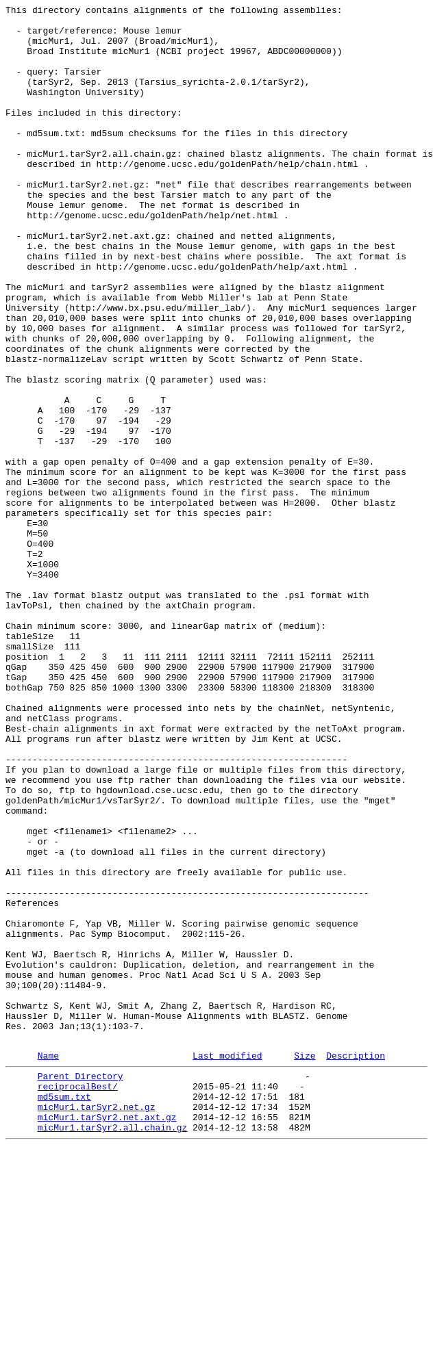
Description (355, 1264)
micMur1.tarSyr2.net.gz (97, 1324)
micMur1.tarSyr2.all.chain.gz (112, 1349)
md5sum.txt (64, 1312)
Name (48, 1264)
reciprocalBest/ (78, 1299)
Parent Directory (80, 1287)
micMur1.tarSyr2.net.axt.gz (107, 1336)
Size (304, 1264)
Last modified (227, 1264)
